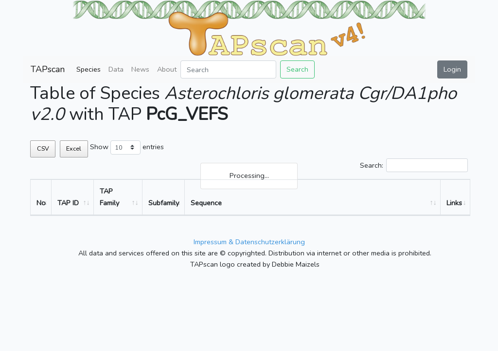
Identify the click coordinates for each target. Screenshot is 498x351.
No (41, 203)
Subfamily (163, 203)
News (140, 69)
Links (454, 203)
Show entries (127, 147)
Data (116, 69)
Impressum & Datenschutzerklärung (249, 242)
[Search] (228, 69)
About (167, 69)
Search (297, 69)
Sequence (206, 203)
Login (452, 69)
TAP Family (109, 196)
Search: (414, 165)
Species (88, 69)
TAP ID (68, 203)
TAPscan (48, 69)
